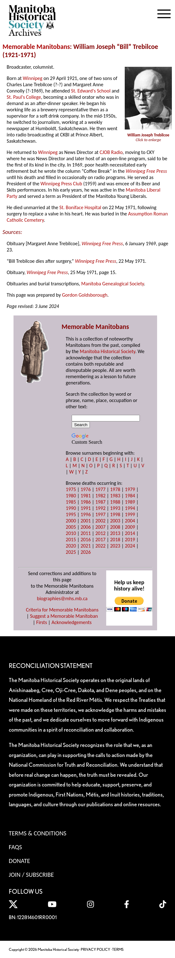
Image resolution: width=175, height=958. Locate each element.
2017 (100, 540)
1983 (115, 496)
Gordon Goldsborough (84, 295)
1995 (71, 514)
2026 (85, 552)
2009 (130, 527)
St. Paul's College (24, 97)
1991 (85, 508)
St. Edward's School (91, 91)
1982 (100, 496)
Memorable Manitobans (36, 47)
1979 (130, 489)
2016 (85, 540)
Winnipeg (32, 78)
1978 (115, 489)
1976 (85, 489)
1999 (130, 514)
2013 (115, 533)
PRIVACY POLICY (95, 949)
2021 (85, 546)
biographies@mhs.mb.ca (62, 598)
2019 (130, 540)
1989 (130, 502)
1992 (100, 508)
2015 (71, 540)
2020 (71, 546)
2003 (115, 521)
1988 (115, 502)
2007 (100, 527)
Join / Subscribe (31, 874)
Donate (19, 861)
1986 (85, 502)
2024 (130, 546)
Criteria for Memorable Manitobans (62, 610)
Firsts (41, 622)
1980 (71, 496)
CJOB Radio (111, 152)
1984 (130, 496)
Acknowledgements (72, 622)
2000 (71, 521)
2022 (100, 546)
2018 (115, 540)
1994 (130, 508)
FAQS (15, 847)
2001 (85, 521)
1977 (100, 489)
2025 (71, 552)
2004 (130, 521)
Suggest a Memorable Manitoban (64, 616)
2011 (85, 533)
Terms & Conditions (37, 833)
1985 (71, 502)
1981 (85, 496)
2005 (71, 527)
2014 (130, 533)
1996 (85, 514)
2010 (71, 533)
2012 (100, 533)
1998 (115, 514)
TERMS (117, 949)
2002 (100, 521)
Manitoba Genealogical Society (112, 284)
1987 (100, 502)
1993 (115, 508)
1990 (71, 508)
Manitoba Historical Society (107, 351)
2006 (85, 527)
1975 (71, 489)
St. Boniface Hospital (80, 207)
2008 (115, 527)
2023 (115, 546)
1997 (100, 514)
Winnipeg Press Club (61, 184)
